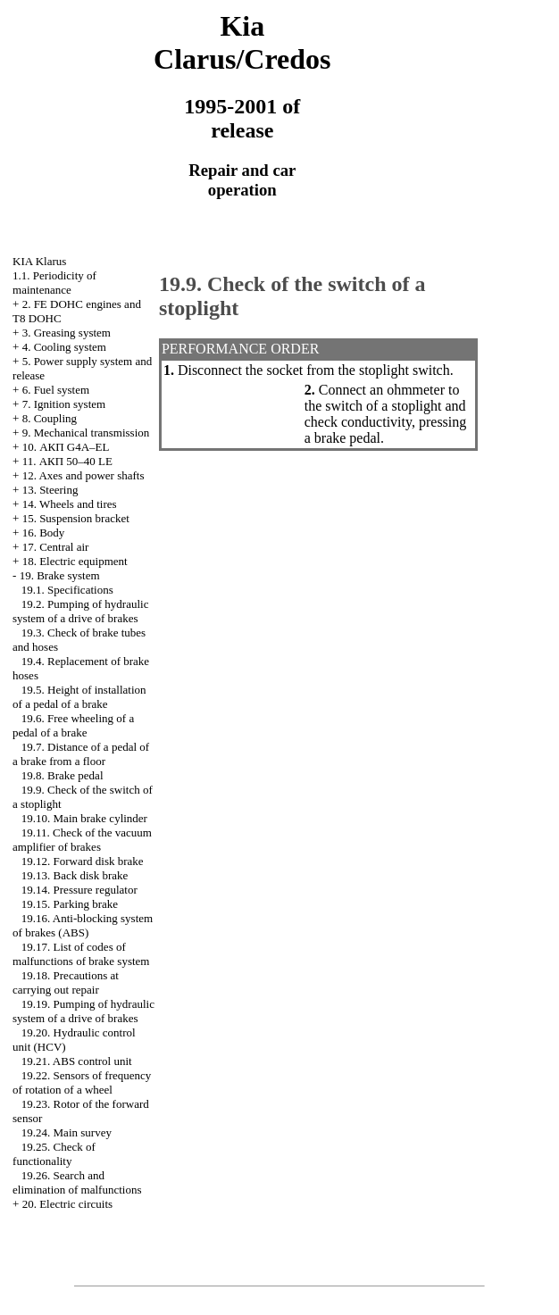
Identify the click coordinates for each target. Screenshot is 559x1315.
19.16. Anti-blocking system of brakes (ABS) (83, 925)
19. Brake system (60, 575)
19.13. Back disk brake (75, 875)
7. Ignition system (64, 404)
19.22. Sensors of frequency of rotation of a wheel (82, 1082)
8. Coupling (49, 418)
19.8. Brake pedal (62, 775)
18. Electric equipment (75, 561)
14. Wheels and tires (69, 504)
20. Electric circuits (67, 1204)
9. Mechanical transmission (86, 432)
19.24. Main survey (66, 1132)
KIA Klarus (39, 261)
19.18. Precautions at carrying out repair (66, 982)
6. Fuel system (55, 389)
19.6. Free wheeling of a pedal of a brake (73, 725)
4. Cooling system (64, 347)
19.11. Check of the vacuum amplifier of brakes (82, 839)
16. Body (43, 532)
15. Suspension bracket (75, 518)
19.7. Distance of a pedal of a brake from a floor (81, 754)
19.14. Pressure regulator (79, 889)
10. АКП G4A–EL (66, 447)
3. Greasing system (66, 332)
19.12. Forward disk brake (82, 861)
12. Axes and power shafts (83, 475)
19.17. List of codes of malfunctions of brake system (81, 954)
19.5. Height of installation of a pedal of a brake (79, 697)
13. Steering (50, 489)
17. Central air (55, 546)
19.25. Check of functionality (54, 1154)
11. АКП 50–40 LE (67, 461)
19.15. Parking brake (69, 904)
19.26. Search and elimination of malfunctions (77, 1182)
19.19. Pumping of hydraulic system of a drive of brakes (83, 1011)
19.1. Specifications (67, 589)
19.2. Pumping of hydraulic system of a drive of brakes (80, 611)
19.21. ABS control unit (76, 1061)
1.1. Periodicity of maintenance (54, 282)
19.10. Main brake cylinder (84, 818)
